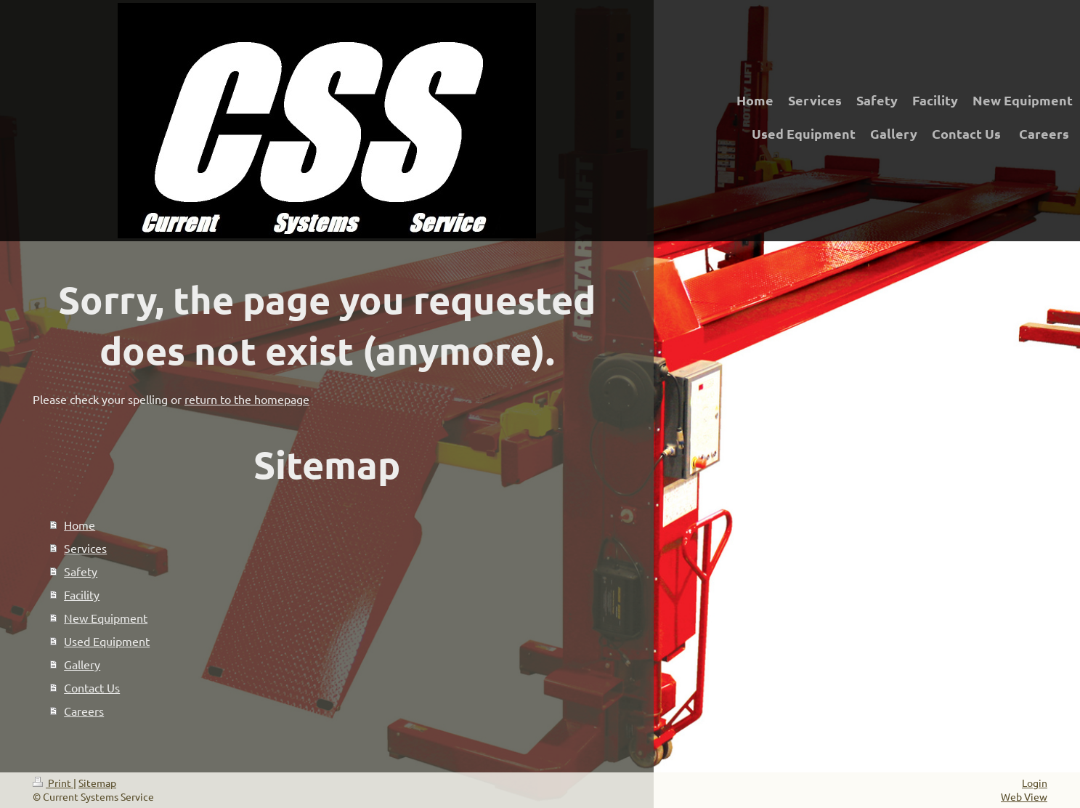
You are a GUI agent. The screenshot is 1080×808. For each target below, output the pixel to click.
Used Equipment (107, 641)
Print (53, 782)
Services (85, 548)
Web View (1024, 796)
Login (1034, 782)
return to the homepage (246, 399)
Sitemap (97, 782)
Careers (84, 710)
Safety (80, 571)
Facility (82, 594)
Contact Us (92, 687)
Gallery (82, 664)
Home (79, 524)
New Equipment (105, 617)
